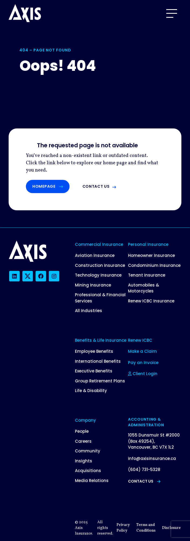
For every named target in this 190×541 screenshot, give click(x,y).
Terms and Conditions (146, 527)
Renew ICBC (140, 340)
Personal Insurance (148, 244)
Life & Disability (91, 390)
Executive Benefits (93, 371)
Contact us (96, 186)
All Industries (88, 310)
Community (87, 451)
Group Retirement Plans (100, 381)
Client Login (142, 373)
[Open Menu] (171, 13)
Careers (83, 441)
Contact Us (144, 481)
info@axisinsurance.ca (152, 458)
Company (85, 420)
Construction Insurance (100, 265)
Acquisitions (88, 470)
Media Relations (92, 480)
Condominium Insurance (154, 265)
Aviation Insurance (95, 255)
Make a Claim (142, 351)
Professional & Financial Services (100, 298)
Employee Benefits (94, 351)
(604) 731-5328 (144, 469)
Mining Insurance (93, 285)
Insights (83, 461)
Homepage (47, 186)
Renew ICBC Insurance (151, 301)
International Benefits (98, 361)
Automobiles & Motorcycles (143, 288)
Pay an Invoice (143, 362)
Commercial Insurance (99, 244)
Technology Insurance (98, 275)
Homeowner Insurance (151, 255)
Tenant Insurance (146, 275)
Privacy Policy (123, 527)
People (82, 431)
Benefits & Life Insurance (100, 340)
